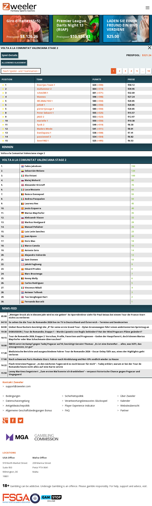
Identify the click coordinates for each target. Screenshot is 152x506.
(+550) (100, 100)
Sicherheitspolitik (74, 396)
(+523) (100, 116)
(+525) (100, 112)
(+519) (100, 124)
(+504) (100, 136)
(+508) (100, 132)
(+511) (100, 128)
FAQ (67, 410)
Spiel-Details (9, 55)
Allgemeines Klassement (14, 62)
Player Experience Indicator (80, 405)
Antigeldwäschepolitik (18, 405)
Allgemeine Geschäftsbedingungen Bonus (29, 410)
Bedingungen (13, 396)
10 (148, 71)
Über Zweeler (127, 396)
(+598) (100, 96)
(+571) (100, 92)
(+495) (100, 140)
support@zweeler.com (18, 386)
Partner (124, 410)
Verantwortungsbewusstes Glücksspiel (86, 400)
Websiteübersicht (129, 405)
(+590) (100, 84)
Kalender (125, 400)
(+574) (100, 88)
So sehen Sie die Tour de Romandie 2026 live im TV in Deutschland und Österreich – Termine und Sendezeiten (68, 322)
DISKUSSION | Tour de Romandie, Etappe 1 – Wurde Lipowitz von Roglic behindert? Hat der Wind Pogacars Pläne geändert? (75, 331)
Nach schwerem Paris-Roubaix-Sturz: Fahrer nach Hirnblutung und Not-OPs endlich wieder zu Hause (64, 359)
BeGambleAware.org (14, 490)
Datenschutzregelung (17, 400)
